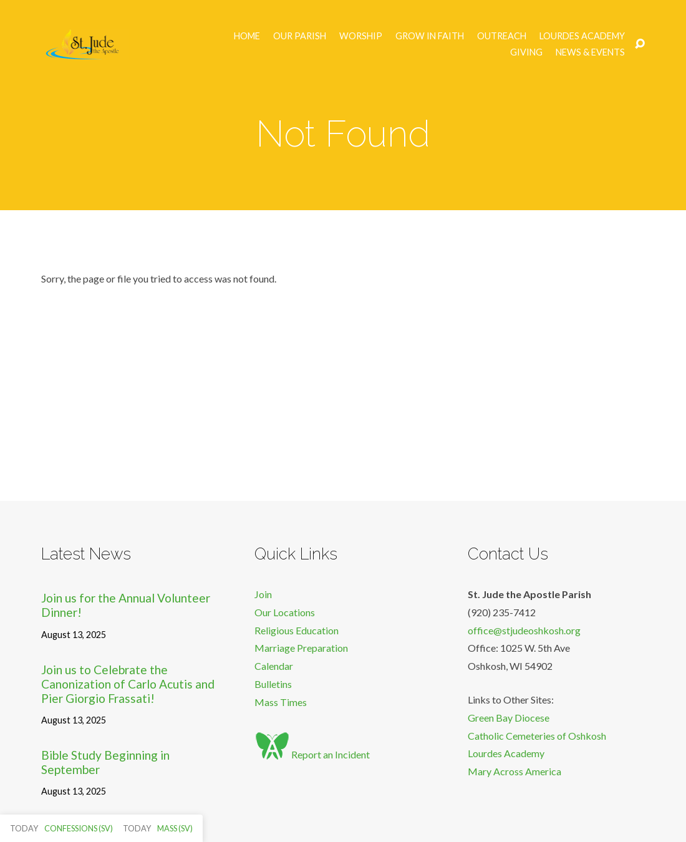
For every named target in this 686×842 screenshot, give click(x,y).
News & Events (590, 52)
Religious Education (296, 630)
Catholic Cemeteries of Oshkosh (537, 736)
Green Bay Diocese (508, 717)
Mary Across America (514, 771)
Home (247, 36)
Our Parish (299, 36)
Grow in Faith (429, 36)
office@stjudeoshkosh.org (524, 630)
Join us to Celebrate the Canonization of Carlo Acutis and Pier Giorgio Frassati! (128, 683)
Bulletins (273, 684)
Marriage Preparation (301, 648)
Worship (360, 36)
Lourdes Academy (582, 36)
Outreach (501, 36)
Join (263, 594)
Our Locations (284, 612)
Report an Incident (312, 754)
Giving (526, 52)
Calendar (273, 666)
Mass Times (280, 702)
